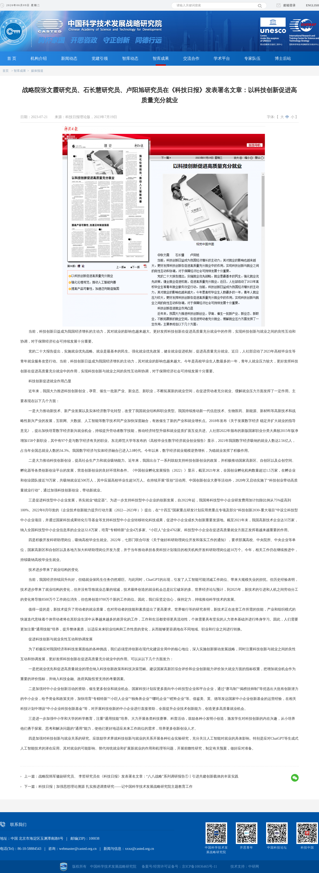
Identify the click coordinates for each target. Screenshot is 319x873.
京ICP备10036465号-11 (199, 866)
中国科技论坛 (277, 847)
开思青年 (246, 847)
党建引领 (100, 58)
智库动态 (130, 58)
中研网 (253, 866)
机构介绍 (39, 58)
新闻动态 (69, 58)
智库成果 (161, 58)
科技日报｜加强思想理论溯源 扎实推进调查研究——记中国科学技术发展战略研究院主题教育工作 (115, 786)
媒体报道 (37, 71)
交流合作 (191, 58)
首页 (6, 71)
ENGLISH (312, 5)
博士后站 (283, 58)
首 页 (11, 58)
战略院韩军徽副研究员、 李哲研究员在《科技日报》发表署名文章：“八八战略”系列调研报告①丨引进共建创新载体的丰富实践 (138, 776)
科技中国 (307, 847)
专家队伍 (252, 58)
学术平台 (222, 58)
